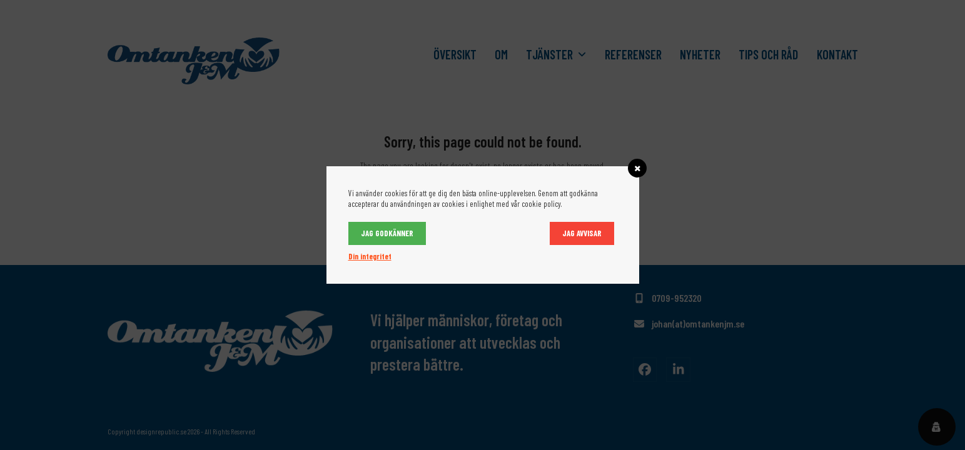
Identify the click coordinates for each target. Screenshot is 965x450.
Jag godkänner (387, 233)
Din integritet (370, 256)
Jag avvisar (582, 233)
